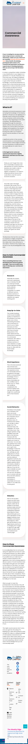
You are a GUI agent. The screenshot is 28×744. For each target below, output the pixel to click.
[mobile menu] (23, 3)
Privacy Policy (19, 701)
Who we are (19, 690)
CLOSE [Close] (25, 726)
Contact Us (19, 696)
